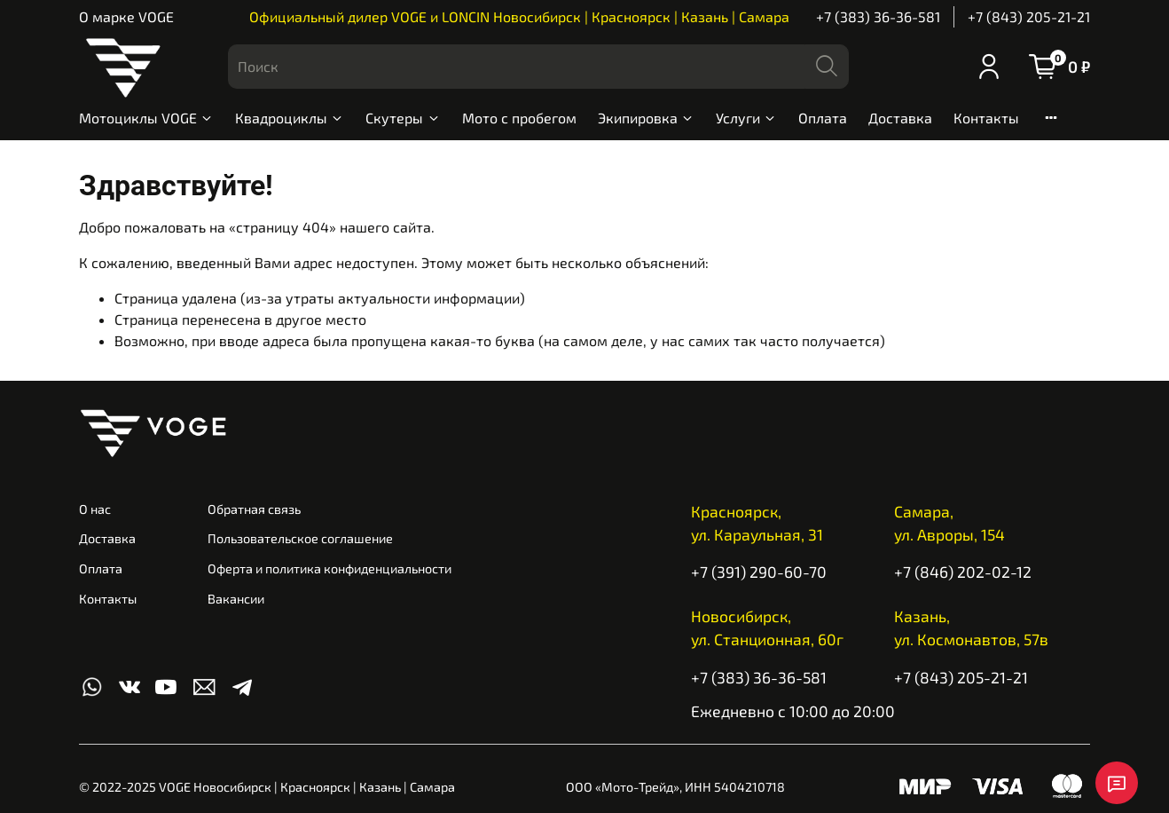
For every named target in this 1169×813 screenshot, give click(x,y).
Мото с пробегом (519, 117)
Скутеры (402, 117)
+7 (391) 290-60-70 (759, 571)
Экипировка (646, 117)
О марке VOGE (126, 16)
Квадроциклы (289, 117)
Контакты (986, 117)
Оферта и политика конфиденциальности (329, 568)
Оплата (822, 117)
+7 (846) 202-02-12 (963, 571)
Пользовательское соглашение (300, 538)
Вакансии (236, 598)
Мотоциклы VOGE (146, 117)
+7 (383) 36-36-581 (878, 16)
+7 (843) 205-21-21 (1029, 16)
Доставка (900, 117)
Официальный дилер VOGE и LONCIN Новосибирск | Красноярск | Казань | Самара (519, 16)
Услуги (746, 117)
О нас (95, 509)
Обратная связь (254, 509)
